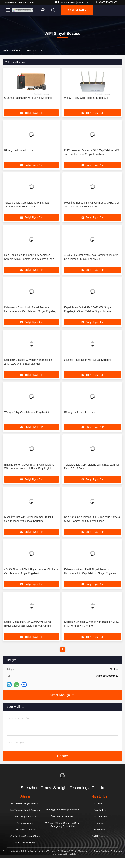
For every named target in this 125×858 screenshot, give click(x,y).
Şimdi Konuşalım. (79, 10)
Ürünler (14, 50)
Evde (5, 50)
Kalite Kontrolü (100, 816)
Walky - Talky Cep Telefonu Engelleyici (86, 97)
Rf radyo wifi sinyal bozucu (19, 150)
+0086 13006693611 (108, 2)
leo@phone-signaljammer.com (72, 2)
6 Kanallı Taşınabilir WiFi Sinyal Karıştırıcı (28, 97)
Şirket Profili (100, 803)
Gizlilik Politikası (100, 836)
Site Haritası (100, 829)
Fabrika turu (100, 810)
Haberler (100, 823)
